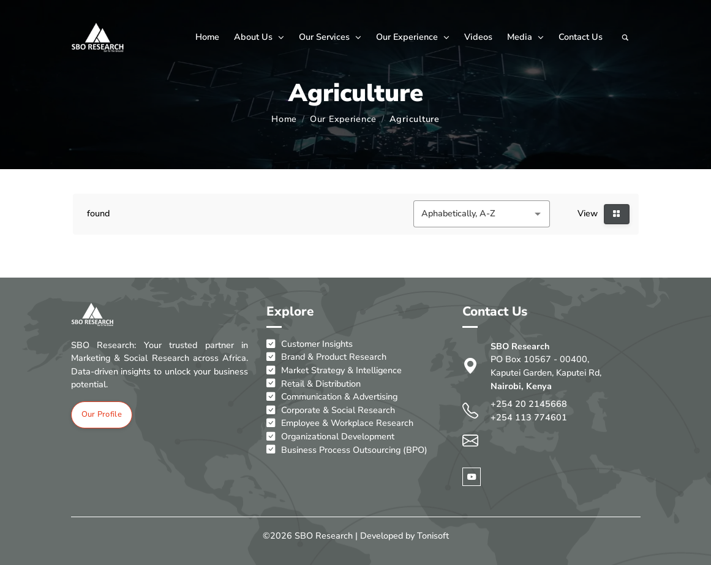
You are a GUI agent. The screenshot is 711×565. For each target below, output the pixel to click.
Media (525, 37)
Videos (478, 37)
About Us (259, 37)
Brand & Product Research (326, 357)
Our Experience (413, 37)
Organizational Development (330, 437)
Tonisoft (433, 535)
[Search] (625, 37)
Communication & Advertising (331, 397)
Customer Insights (309, 344)
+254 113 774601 (529, 417)
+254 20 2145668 (529, 404)
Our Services (330, 37)
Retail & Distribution (313, 384)
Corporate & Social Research (330, 410)
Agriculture (414, 119)
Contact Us (581, 37)
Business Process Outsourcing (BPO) (346, 450)
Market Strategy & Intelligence (334, 370)
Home (207, 37)
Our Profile (101, 414)
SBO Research (324, 535)
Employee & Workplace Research (339, 423)
